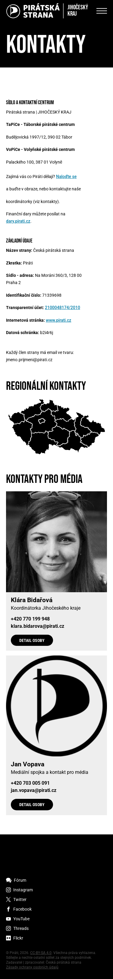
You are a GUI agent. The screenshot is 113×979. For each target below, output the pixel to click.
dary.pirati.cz (18, 221)
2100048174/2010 (62, 307)
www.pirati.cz (58, 320)
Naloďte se (66, 176)
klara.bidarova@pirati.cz (37, 626)
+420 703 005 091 (30, 783)
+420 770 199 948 (30, 619)
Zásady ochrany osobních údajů (32, 967)
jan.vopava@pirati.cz (33, 790)
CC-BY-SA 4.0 (41, 953)
